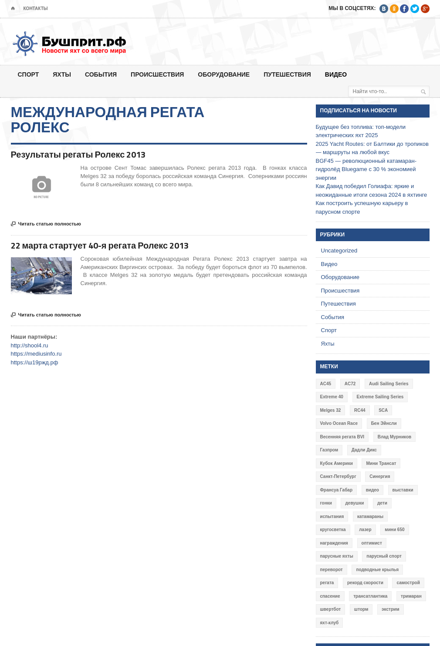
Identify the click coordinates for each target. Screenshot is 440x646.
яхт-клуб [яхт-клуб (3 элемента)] (329, 622)
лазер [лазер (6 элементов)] (365, 529)
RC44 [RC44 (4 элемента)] (360, 410)
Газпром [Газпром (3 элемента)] (329, 449)
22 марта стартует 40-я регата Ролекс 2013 (100, 245)
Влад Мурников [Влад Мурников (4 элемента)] (394, 436)
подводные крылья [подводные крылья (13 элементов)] (377, 569)
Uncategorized (339, 250)
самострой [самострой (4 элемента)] (408, 582)
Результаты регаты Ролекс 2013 (78, 154)
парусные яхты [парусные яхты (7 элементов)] (336, 556)
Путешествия (287, 74)
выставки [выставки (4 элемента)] (403, 490)
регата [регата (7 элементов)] (327, 582)
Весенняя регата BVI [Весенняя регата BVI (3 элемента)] (342, 436)
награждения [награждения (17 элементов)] (334, 543)
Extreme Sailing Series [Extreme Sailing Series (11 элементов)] (380, 396)
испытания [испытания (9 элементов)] (332, 516)
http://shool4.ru (29, 345)
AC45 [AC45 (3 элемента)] (326, 383)
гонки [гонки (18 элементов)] (326, 503)
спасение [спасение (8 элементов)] (330, 596)
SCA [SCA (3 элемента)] (383, 410)
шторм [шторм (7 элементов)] (361, 609)
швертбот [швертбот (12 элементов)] (330, 609)
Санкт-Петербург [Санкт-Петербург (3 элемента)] (338, 476)
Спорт (28, 74)
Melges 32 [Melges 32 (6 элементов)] (330, 410)
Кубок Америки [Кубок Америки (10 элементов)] (336, 463)
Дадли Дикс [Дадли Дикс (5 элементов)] (364, 449)
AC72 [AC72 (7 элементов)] (350, 383)
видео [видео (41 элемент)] (372, 490)
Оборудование (224, 74)
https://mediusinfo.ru (36, 353)
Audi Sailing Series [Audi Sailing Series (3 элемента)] (389, 383)
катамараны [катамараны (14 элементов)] (370, 516)
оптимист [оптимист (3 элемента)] (372, 543)
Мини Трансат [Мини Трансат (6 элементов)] (381, 463)
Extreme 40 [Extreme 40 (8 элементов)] (331, 396)
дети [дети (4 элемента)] (382, 503)
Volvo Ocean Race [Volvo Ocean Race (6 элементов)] (339, 423)
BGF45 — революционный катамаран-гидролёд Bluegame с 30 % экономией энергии (366, 169)
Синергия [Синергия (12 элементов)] (379, 476)
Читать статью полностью (46, 224)
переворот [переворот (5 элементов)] (331, 569)
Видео (336, 74)
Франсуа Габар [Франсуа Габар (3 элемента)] (336, 490)
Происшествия (157, 74)
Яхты (62, 74)
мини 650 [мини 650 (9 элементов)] (394, 529)
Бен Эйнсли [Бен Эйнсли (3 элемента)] (384, 423)
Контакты (36, 8)
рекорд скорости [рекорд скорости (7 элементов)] (365, 582)
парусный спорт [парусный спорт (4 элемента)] (384, 556)
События (101, 74)
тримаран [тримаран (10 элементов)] (411, 596)
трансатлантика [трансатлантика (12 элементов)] (370, 596)
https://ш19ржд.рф (34, 362)
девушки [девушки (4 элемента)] (354, 503)
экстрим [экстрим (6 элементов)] (390, 609)
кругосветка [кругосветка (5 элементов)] (333, 529)
